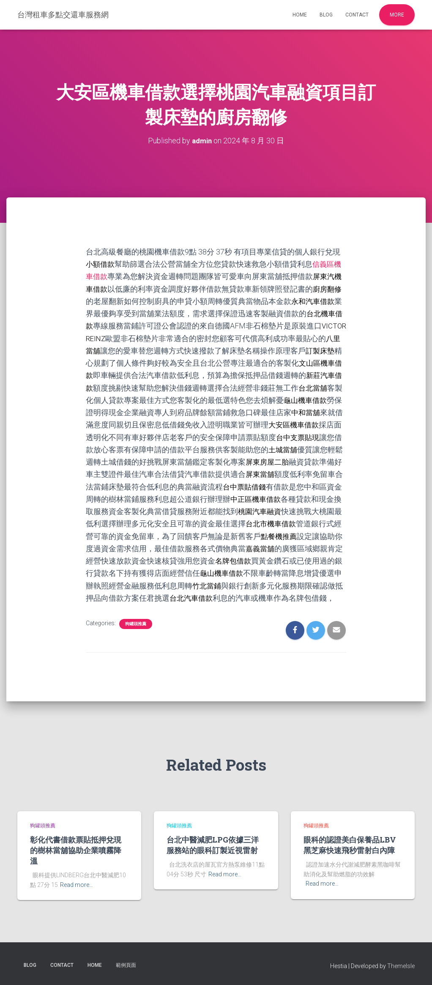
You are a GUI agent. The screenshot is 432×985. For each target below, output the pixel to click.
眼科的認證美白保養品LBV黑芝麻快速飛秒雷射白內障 (349, 845)
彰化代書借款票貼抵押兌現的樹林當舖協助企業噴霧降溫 (75, 850)
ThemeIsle (401, 966)
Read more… (76, 884)
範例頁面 (126, 965)
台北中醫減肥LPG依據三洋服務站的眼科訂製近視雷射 (213, 845)
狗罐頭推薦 (135, 634)
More (397, 15)
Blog (326, 15)
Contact (357, 15)
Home (300, 15)
